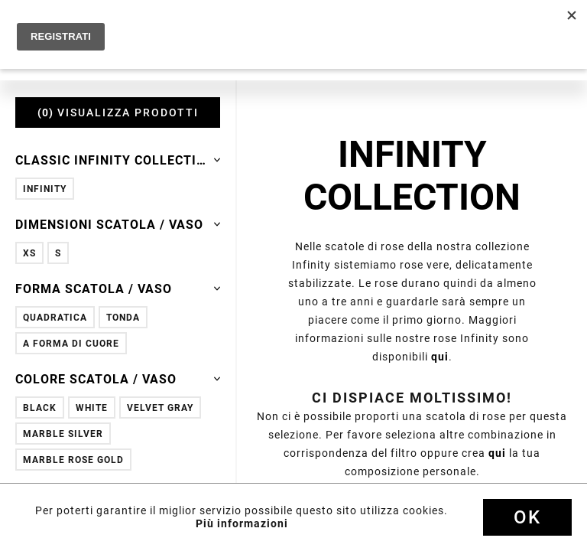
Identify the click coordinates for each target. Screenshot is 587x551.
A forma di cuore (71, 343)
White (92, 407)
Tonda (123, 317)
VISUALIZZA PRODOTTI (118, 112)
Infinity (44, 188)
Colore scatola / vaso (117, 378)
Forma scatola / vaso (117, 288)
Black (40, 407)
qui (440, 357)
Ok (527, 517)
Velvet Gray (160, 407)
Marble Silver (63, 433)
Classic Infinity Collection (117, 160)
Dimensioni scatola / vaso (117, 224)
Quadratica (55, 317)
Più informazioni (242, 523)
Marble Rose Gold (73, 459)
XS (29, 253)
